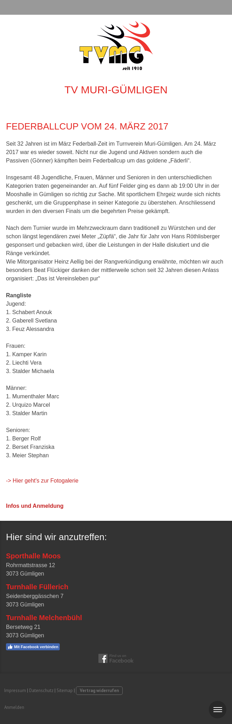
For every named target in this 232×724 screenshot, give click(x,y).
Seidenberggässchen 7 (35, 596)
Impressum (15, 690)
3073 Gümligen (25, 574)
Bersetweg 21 (23, 627)
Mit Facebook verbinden (32, 647)
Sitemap (65, 690)
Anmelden (14, 707)
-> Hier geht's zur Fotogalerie (42, 481)
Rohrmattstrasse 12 (30, 565)
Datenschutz (41, 690)
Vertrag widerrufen (99, 690)
